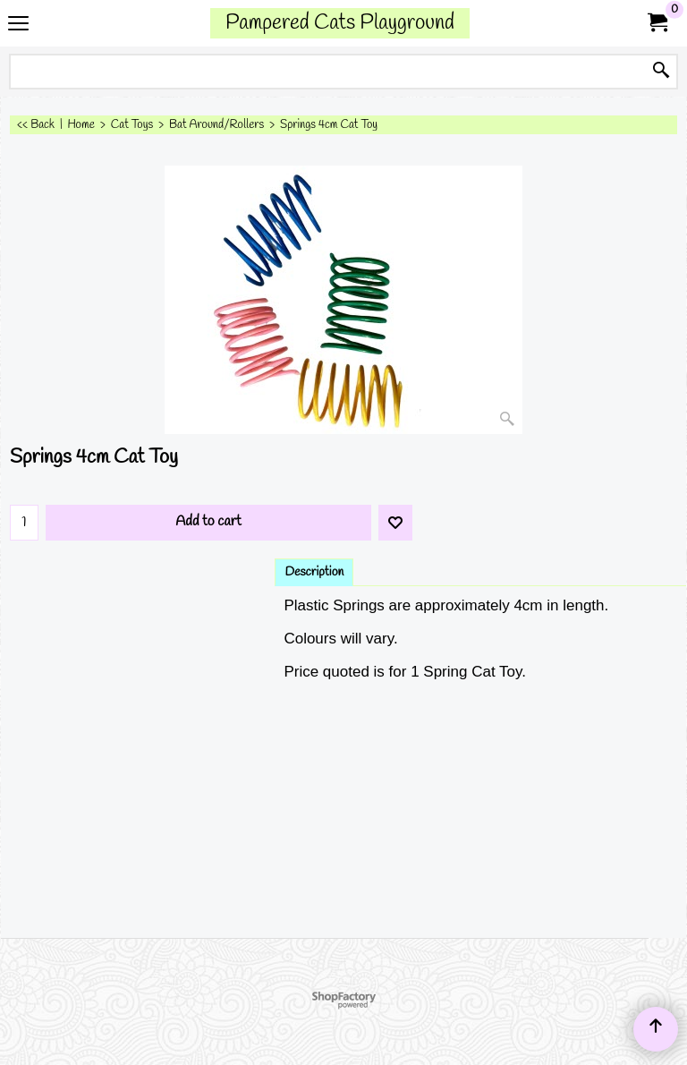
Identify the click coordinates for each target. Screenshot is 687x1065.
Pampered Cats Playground (339, 23)
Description (314, 572)
